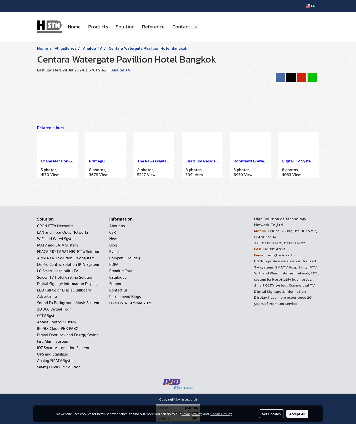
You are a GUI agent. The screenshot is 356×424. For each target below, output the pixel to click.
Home (74, 26)
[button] (205, 27)
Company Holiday (124, 258)
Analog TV (121, 70)
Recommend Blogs (125, 296)
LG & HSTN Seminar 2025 (130, 303)
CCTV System (48, 315)
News (113, 239)
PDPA (113, 264)
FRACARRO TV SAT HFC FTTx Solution (68, 251)
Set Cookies (271, 413)
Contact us (118, 290)
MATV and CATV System (57, 245)
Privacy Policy (191, 413)
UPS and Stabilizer (52, 354)
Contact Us (184, 26)
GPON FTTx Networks (55, 226)
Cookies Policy (221, 413)
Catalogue (118, 277)
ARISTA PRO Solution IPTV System (66, 258)
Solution (125, 26)
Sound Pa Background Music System (68, 303)
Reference (153, 26)
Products (98, 26)
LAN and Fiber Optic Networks (63, 232)
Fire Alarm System (52, 341)
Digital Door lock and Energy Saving (68, 335)
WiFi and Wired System (57, 239)
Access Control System (56, 322)
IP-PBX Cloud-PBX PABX (57, 328)
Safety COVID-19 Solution (59, 367)
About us (117, 226)
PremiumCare (120, 271)
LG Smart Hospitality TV (57, 271)
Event (114, 251)
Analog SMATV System (56, 360)
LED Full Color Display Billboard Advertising (64, 293)
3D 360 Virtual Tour (54, 309)
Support (116, 284)
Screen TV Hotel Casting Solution (65, 277)
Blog (113, 245)
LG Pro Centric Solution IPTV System (68, 264)
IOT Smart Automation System (63, 348)
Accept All (297, 413)
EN (310, 5)
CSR (112, 232)
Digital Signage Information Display (67, 284)
